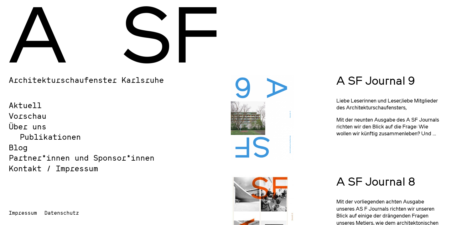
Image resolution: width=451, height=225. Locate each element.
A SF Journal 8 (375, 181)
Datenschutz (61, 213)
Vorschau (27, 115)
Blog (18, 147)
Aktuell (25, 105)
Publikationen (50, 136)
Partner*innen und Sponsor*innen (81, 157)
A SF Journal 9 (375, 80)
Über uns (27, 126)
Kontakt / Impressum (53, 168)
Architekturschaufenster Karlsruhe (86, 79)
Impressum (23, 213)
